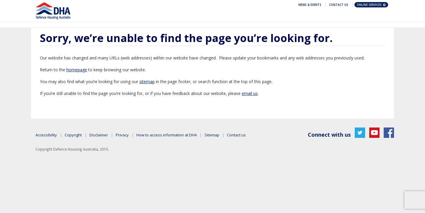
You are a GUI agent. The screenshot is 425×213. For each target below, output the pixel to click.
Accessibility (46, 135)
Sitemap (212, 135)
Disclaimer (98, 135)
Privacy (122, 135)
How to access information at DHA (166, 135)
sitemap (147, 81)
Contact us (236, 135)
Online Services (371, 5)
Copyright (73, 135)
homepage (76, 69)
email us (250, 93)
